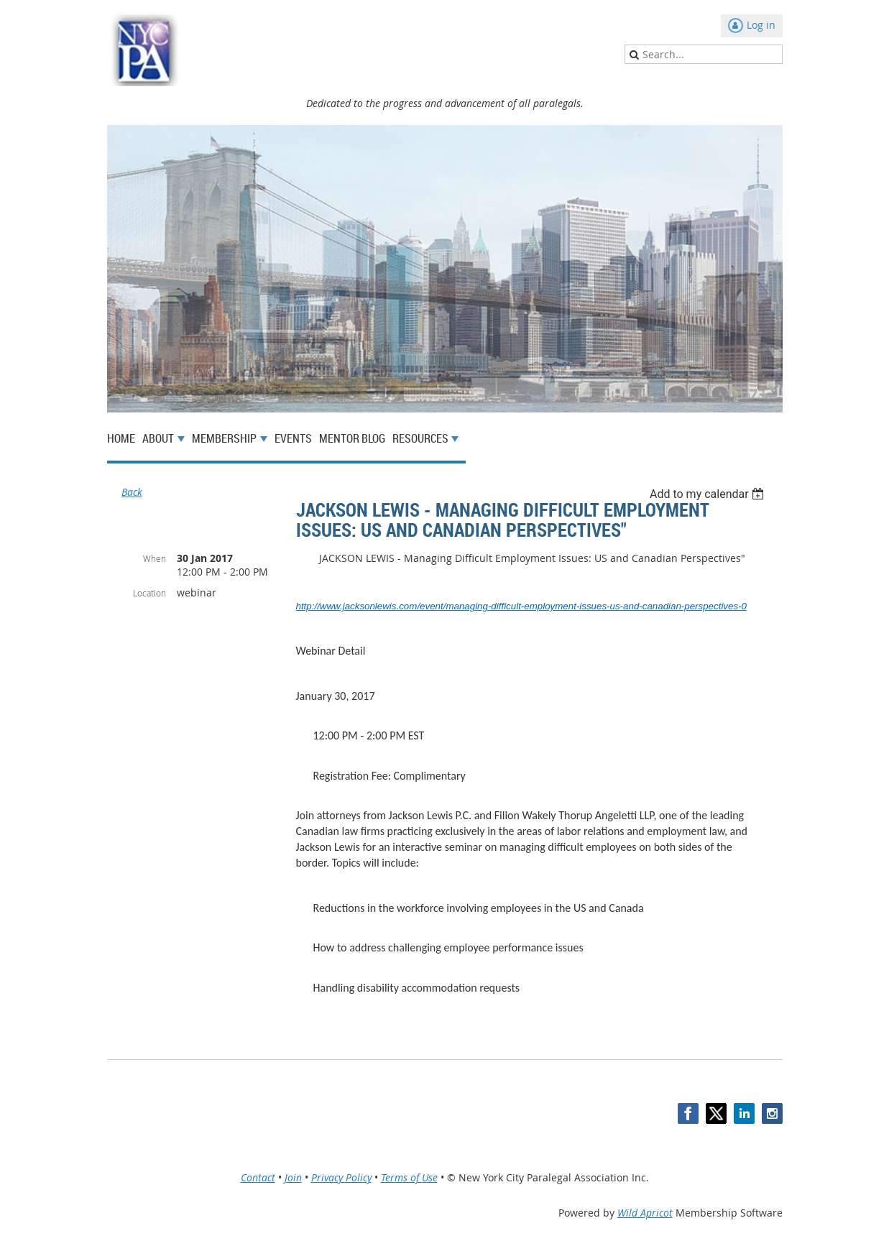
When (154, 558)
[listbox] (709, 494)
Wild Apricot (645, 1212)
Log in (761, 25)
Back (131, 492)
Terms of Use (409, 1177)
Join (293, 1177)
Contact (258, 1177)
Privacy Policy (341, 1177)
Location (149, 593)
